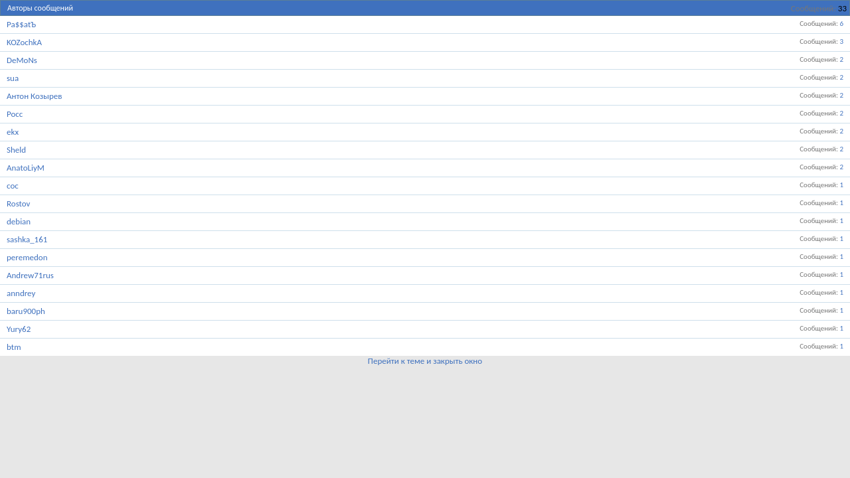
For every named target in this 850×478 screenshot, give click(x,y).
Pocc (15, 114)
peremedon (27, 257)
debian (19, 221)
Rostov (18, 203)
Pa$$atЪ (21, 24)
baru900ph (26, 311)
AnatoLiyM (25, 168)
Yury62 (19, 329)
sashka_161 (27, 239)
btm (14, 347)
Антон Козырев (34, 96)
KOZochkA (24, 42)
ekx (13, 132)
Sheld (16, 150)
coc (13, 186)
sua (13, 78)
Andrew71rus (30, 275)
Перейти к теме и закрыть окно (425, 361)
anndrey (21, 293)
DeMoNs (22, 60)
